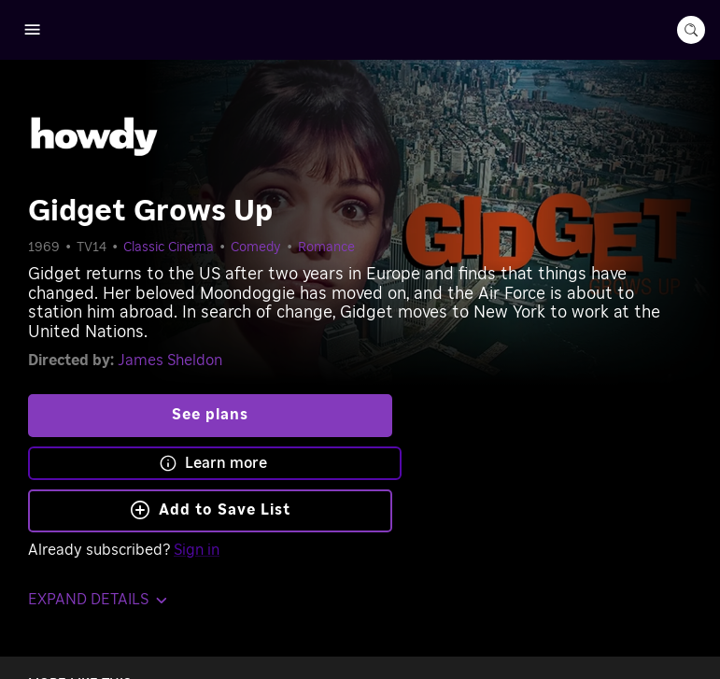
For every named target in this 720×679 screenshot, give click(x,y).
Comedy (256, 247)
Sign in (196, 550)
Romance (326, 247)
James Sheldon (170, 360)
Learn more (213, 463)
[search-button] (691, 30)
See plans (210, 414)
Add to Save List (210, 510)
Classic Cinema (168, 247)
